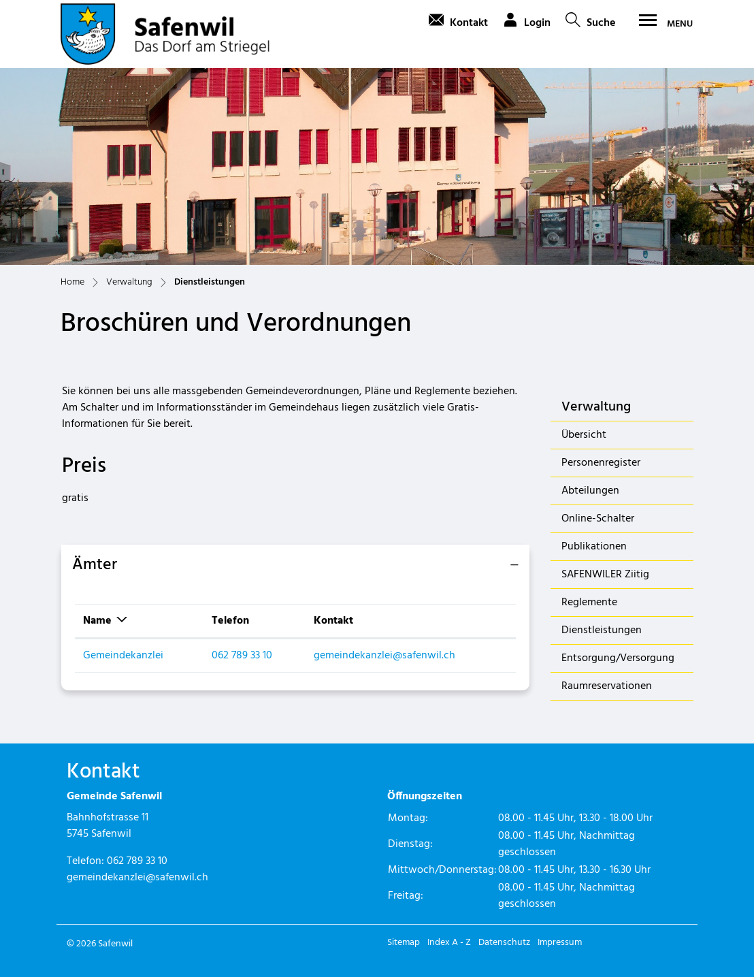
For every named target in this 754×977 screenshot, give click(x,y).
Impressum (560, 942)
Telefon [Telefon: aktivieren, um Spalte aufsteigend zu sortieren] (230, 621)
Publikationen (594, 547)
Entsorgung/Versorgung (617, 658)
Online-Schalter (597, 519)
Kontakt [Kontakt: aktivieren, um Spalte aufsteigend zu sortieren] (333, 621)
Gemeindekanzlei (123, 655)
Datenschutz (504, 942)
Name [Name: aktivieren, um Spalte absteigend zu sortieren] (97, 621)
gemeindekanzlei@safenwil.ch (384, 655)
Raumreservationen (606, 686)
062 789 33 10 (242, 655)
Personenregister (600, 463)
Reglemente (589, 602)
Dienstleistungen (601, 633)
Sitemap (403, 942)
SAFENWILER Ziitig (605, 574)
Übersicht (583, 435)
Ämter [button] (94, 565)
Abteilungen (590, 491)
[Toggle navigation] (661, 24)
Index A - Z (449, 942)
